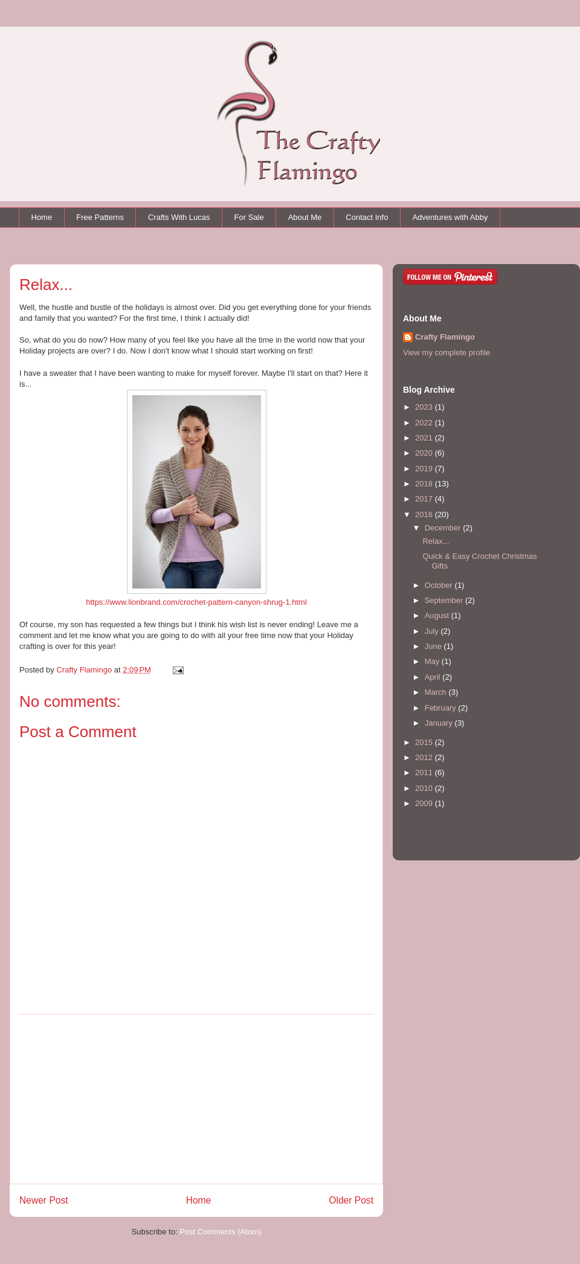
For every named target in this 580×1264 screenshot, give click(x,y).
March (437, 692)
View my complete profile (446, 352)
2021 (425, 437)
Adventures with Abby (450, 217)
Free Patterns (100, 217)
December (444, 527)
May (433, 661)
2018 (425, 483)
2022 (425, 422)
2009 (425, 803)
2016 (425, 514)
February (442, 707)
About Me (305, 217)
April (434, 677)
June (434, 646)
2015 (425, 742)
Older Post (351, 1200)
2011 (425, 772)
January (440, 722)
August (438, 615)
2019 (425, 468)
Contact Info (367, 217)
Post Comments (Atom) (220, 1231)
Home (42, 217)
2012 (425, 757)
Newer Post (43, 1200)
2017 (425, 498)
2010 (425, 788)
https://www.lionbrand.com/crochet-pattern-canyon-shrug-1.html (196, 602)
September (445, 600)
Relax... (435, 541)
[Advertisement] (196, 1099)
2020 (425, 452)
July (433, 631)
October (440, 585)
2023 (425, 406)
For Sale (249, 217)
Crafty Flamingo (445, 336)
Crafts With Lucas (179, 217)
